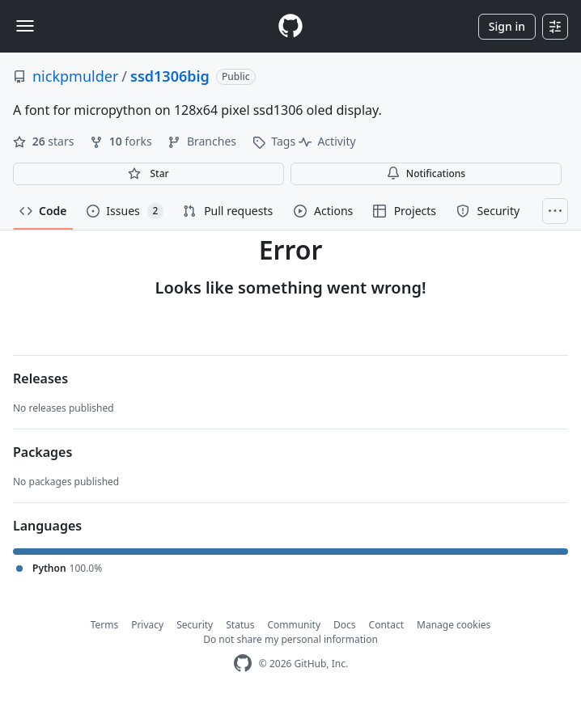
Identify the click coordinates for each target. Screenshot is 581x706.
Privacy (147, 625)
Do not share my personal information (290, 639)
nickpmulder (75, 76)
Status (240, 625)
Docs (344, 625)
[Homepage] (290, 26)
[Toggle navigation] (25, 26)
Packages (42, 452)
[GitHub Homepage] (242, 663)
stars (45, 141)
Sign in (507, 26)
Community (293, 625)
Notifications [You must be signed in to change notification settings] (426, 173)
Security (194, 625)
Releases (40, 378)
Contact (386, 625)
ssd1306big (170, 76)
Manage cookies (453, 625)
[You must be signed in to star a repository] (148, 174)
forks (122, 141)
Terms (105, 625)
